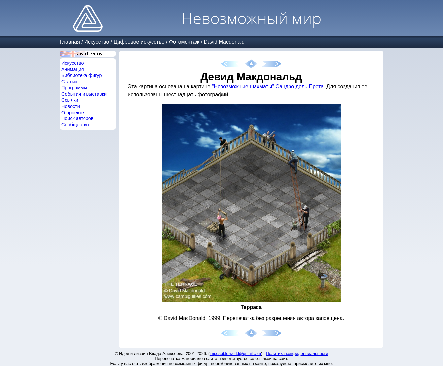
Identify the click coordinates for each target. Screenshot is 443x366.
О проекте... (74, 112)
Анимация (72, 69)
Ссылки (69, 100)
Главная (70, 42)
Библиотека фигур (81, 75)
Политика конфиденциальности (297, 353)
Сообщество (75, 124)
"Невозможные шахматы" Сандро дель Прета (268, 86)
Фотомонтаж (184, 42)
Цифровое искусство (139, 42)
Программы (74, 87)
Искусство (96, 42)
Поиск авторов (77, 118)
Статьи (69, 81)
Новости (70, 106)
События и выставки (84, 94)
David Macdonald (224, 42)
